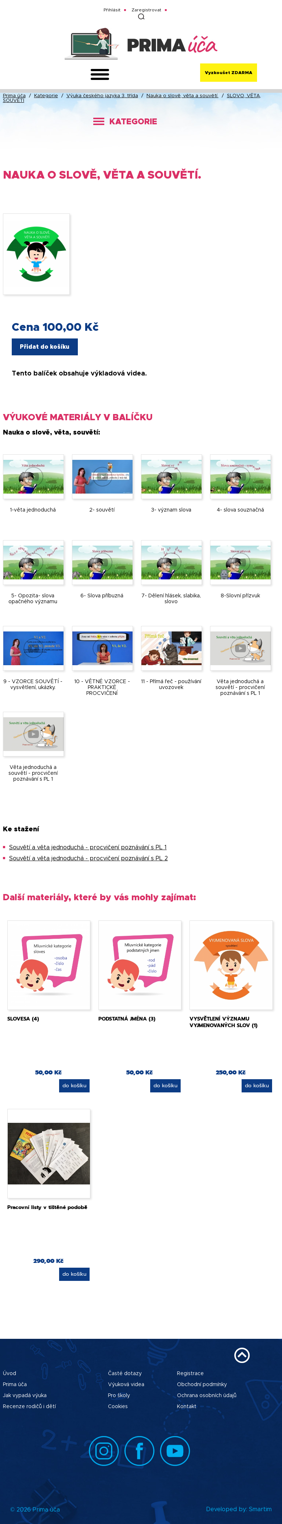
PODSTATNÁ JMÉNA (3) (126, 1019)
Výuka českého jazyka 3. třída (102, 96)
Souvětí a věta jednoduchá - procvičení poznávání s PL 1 (88, 847)
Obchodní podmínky (202, 1384)
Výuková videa (126, 1384)
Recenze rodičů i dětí (29, 1406)
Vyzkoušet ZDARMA (228, 72)
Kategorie (46, 96)
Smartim (260, 1509)
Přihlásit (112, 10)
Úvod (9, 1373)
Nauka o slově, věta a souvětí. (182, 96)
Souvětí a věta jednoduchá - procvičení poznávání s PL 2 (88, 858)
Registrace (190, 1373)
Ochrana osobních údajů (206, 1395)
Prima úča (14, 96)
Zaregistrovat (146, 10)
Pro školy (119, 1395)
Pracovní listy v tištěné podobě (47, 1207)
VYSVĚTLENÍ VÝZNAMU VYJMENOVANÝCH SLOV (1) (223, 1022)
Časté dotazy (125, 1373)
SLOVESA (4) (23, 1019)
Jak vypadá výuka (25, 1395)
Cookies (118, 1406)
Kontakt (186, 1406)
